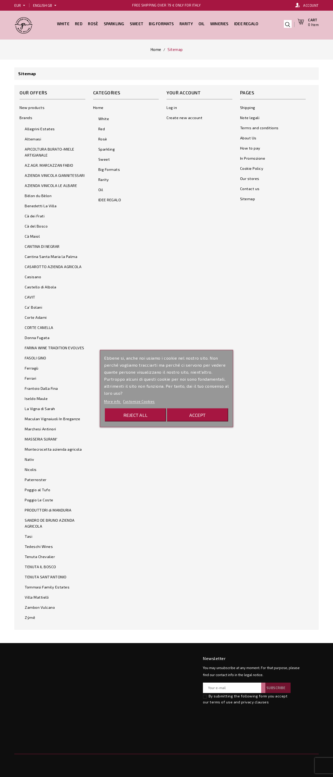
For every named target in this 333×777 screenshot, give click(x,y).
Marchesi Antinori (40, 427)
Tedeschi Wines (39, 545)
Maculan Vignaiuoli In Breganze (52, 417)
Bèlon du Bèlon (38, 194)
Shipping (247, 106)
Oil (201, 23)
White (63, 23)
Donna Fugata (37, 336)
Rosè (93, 23)
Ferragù (32, 367)
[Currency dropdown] (20, 5)
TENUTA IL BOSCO (40, 565)
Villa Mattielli (37, 596)
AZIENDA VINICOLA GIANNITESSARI (55, 174)
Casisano (33, 275)
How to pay (250, 147)
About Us (248, 136)
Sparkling (114, 23)
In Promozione (252, 157)
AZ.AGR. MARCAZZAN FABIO (49, 164)
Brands (26, 116)
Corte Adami (36, 316)
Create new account (184, 116)
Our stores (249, 177)
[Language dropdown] (45, 5)
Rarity (186, 23)
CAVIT (30, 296)
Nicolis (31, 468)
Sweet (136, 23)
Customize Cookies (139, 401)
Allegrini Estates (40, 127)
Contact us (250, 187)
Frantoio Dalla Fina (41, 387)
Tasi (28, 535)
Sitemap (247, 197)
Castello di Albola (40, 285)
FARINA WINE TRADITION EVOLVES (54, 346)
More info (112, 401)
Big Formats (161, 23)
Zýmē (30, 616)
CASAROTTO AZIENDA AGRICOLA (53, 265)
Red (78, 23)
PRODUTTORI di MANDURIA (48, 509)
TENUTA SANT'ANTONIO (46, 575)
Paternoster (36, 478)
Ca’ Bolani (33, 306)
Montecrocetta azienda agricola (53, 448)
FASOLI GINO (35, 356)
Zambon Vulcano (40, 606)
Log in (171, 106)
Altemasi (33, 137)
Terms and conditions (259, 126)
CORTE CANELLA (39, 326)
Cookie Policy (252, 167)
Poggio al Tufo (37, 488)
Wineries (219, 23)
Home (98, 106)
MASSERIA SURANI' (41, 438)
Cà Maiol (32, 235)
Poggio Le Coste (39, 498)
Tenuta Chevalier (40, 555)
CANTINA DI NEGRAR (42, 245)
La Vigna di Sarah (40, 407)
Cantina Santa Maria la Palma (51, 255)
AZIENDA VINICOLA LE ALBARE (51, 184)
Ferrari (30, 377)
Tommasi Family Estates (47, 586)
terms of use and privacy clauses (239, 700)
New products (32, 106)
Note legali (250, 116)
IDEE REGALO (246, 23)
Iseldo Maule (36, 397)
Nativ (29, 458)
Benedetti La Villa (40, 204)
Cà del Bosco (36, 225)
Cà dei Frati (34, 214)
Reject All (135, 415)
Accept (197, 415)
